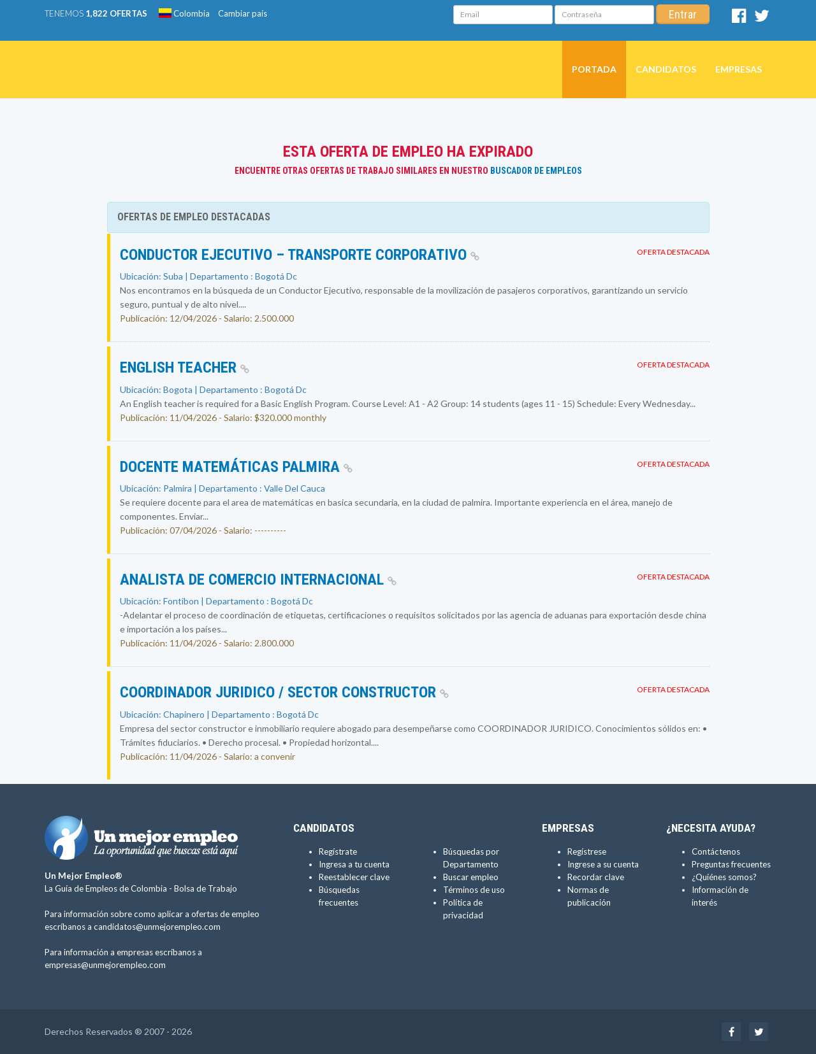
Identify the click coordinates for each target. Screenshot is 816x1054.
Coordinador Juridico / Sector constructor (284, 692)
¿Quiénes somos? (724, 877)
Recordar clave (595, 877)
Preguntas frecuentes (731, 864)
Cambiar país (242, 13)
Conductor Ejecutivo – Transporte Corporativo (299, 255)
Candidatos (666, 69)
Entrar (683, 14)
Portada (594, 69)
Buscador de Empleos (536, 171)
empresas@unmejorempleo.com (105, 965)
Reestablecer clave (354, 877)
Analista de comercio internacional (258, 579)
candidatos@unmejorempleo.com (157, 927)
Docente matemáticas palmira (236, 467)
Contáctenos (716, 851)
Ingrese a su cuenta (603, 864)
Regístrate (338, 851)
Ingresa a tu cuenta (354, 864)
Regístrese (586, 851)
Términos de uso (474, 890)
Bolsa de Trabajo (205, 888)
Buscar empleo (471, 877)
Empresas (738, 69)
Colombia (184, 13)
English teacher (184, 367)
